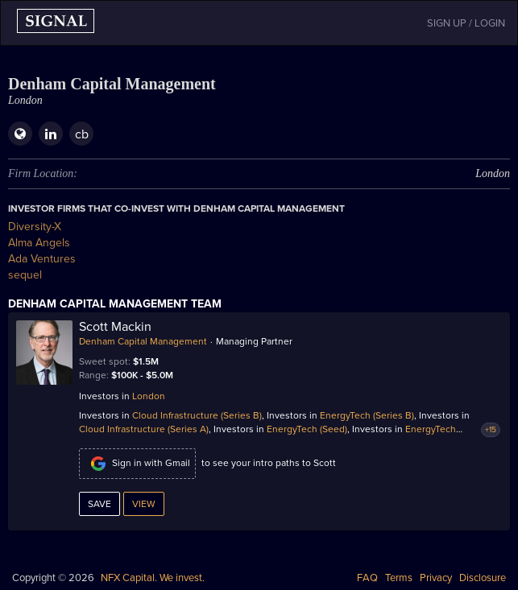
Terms (398, 577)
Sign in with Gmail (137, 463)
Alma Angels (39, 243)
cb (82, 134)
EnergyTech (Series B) (367, 415)
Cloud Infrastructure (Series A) (144, 429)
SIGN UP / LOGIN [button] (466, 23)
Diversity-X (34, 226)
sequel (25, 275)
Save (99, 504)
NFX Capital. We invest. (153, 577)
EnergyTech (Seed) (307, 429)
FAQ (367, 577)
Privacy (436, 577)
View (143, 504)
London (148, 396)
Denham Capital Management (143, 341)
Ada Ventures (42, 259)
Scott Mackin (115, 327)
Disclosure (482, 577)
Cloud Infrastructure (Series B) (197, 415)
